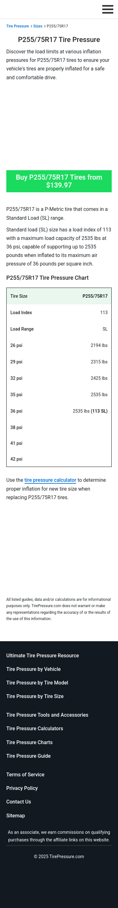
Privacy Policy (22, 788)
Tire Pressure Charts (29, 742)
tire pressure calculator (50, 480)
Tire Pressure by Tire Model (37, 683)
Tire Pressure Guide (28, 756)
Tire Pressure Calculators (34, 729)
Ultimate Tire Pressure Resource (42, 656)
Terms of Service (25, 775)
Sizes (37, 26)
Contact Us (18, 802)
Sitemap (15, 816)
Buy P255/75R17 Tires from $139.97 (59, 181)
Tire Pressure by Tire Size (35, 696)
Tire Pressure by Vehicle (33, 669)
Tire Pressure (17, 26)
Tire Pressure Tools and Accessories (47, 715)
